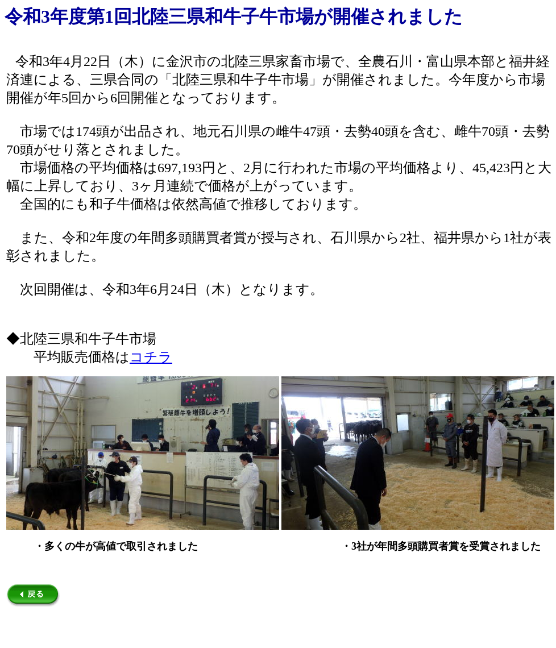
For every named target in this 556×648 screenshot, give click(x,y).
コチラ (151, 357)
